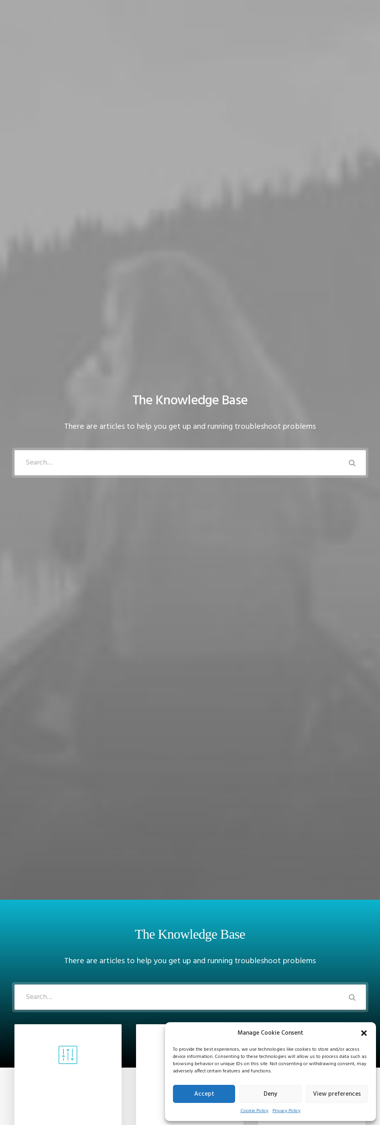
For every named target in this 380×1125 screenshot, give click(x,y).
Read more (67, 483)
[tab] (190, 625)
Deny (270, 1094)
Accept (204, 1094)
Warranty (118, 1087)
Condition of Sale (129, 1077)
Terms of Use (123, 1066)
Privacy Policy (286, 1111)
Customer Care (125, 1034)
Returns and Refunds (133, 1045)
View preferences (337, 1094)
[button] (364, 1033)
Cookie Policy (254, 1111)
